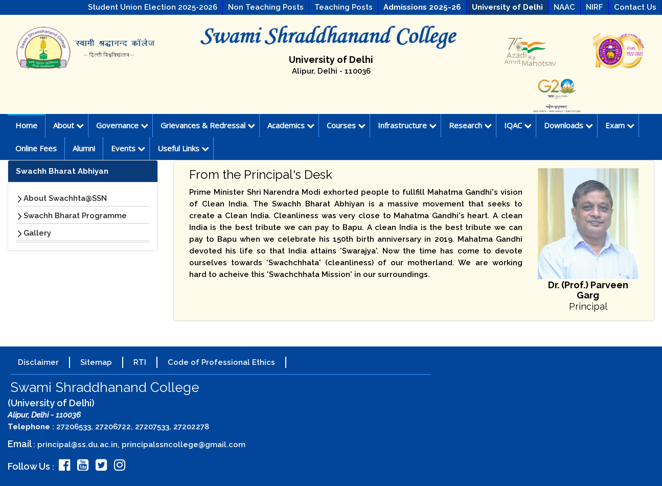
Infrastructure (407, 125)
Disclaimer (38, 362)
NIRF (594, 7)
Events (128, 148)
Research (470, 125)
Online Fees (36, 148)
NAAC (564, 7)
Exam (619, 125)
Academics (290, 125)
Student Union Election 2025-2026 (152, 7)
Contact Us (635, 7)
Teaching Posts (343, 7)
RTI (139, 362)
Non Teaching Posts (266, 7)
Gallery (37, 233)
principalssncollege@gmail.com (183, 444)
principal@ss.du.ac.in (77, 444)
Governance (122, 125)
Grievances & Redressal (208, 125)
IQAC (518, 125)
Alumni (84, 148)
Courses (346, 125)
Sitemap (96, 362)
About (68, 125)
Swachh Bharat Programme (75, 215)
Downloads (568, 125)
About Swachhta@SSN (65, 198)
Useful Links (183, 148)
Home (26, 125)
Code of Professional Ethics (221, 362)
